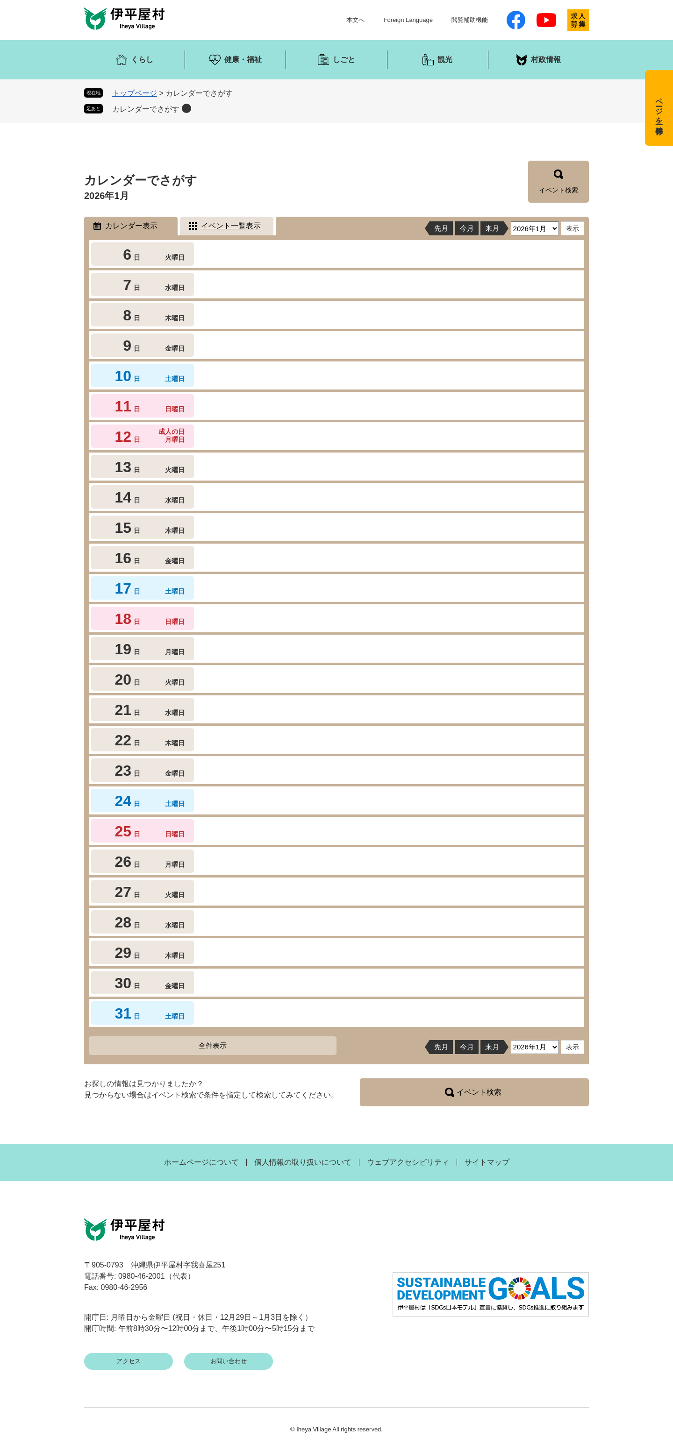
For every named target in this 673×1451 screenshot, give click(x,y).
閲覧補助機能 (469, 19)
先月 (441, 228)
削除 (186, 108)
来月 (492, 228)
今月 (467, 228)
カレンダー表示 (131, 226)
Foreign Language (408, 19)
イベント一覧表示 (231, 226)
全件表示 (213, 1045)
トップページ (134, 93)
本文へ (355, 19)
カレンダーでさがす (145, 109)
